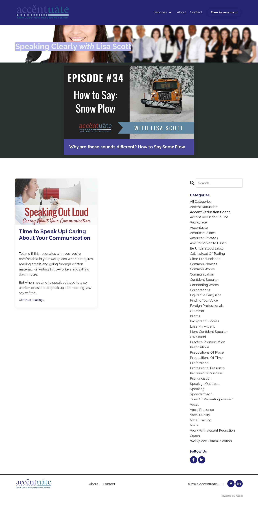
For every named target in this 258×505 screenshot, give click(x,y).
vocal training (200, 420)
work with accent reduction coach (212, 433)
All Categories (200, 201)
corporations (200, 290)
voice (194, 425)
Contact (196, 12)
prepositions (199, 347)
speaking (197, 389)
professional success (206, 373)
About (181, 12)
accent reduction (204, 207)
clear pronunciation (205, 259)
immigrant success (204, 321)
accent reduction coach (210, 212)
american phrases (204, 238)
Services (163, 12)
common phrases (203, 264)
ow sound (198, 337)
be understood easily (206, 248)
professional (199, 363)
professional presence (207, 368)
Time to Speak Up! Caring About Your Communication (54, 234)
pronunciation (200, 378)
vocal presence (202, 410)
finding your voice (204, 300)
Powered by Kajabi (232, 495)
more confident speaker (209, 332)
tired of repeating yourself (211, 399)
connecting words (204, 285)
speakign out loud (205, 384)
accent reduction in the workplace (209, 219)
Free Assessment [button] (224, 12)
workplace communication (211, 441)
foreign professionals (207, 306)
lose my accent (202, 326)
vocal (194, 404)
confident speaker (204, 279)
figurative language (206, 295)
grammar (197, 311)
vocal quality (200, 415)
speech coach (201, 394)
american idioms (203, 233)
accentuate (199, 227)
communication (202, 274)
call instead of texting (207, 253)
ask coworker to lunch (208, 243)
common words (202, 269)
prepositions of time (206, 358)
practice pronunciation (207, 342)
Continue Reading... (31, 300)
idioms (195, 316)
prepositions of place (207, 352)
